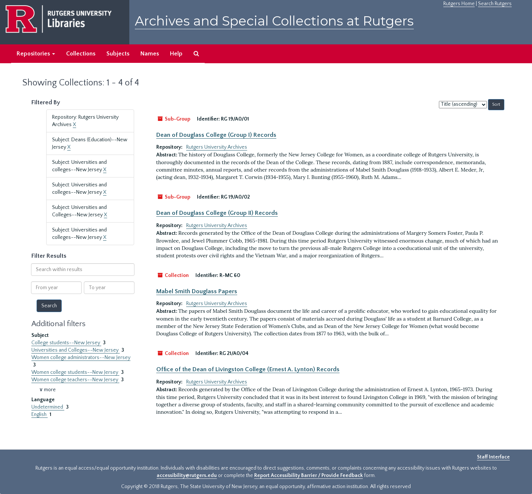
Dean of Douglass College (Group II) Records (217, 213)
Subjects (117, 53)
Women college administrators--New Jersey (80, 358)
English (39, 414)
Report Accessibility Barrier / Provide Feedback (308, 475)
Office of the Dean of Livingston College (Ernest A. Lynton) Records (248, 369)
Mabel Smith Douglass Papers (196, 291)
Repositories (36, 53)
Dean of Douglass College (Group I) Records (216, 135)
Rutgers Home (459, 4)
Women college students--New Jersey (75, 372)
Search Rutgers (495, 4)
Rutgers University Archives (216, 147)
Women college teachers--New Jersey (75, 380)
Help (176, 53)
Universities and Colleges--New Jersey (75, 350)
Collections (80, 53)
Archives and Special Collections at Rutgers (274, 21)
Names (149, 53)
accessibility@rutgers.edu (187, 475)
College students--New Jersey (66, 343)
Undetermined (47, 407)
